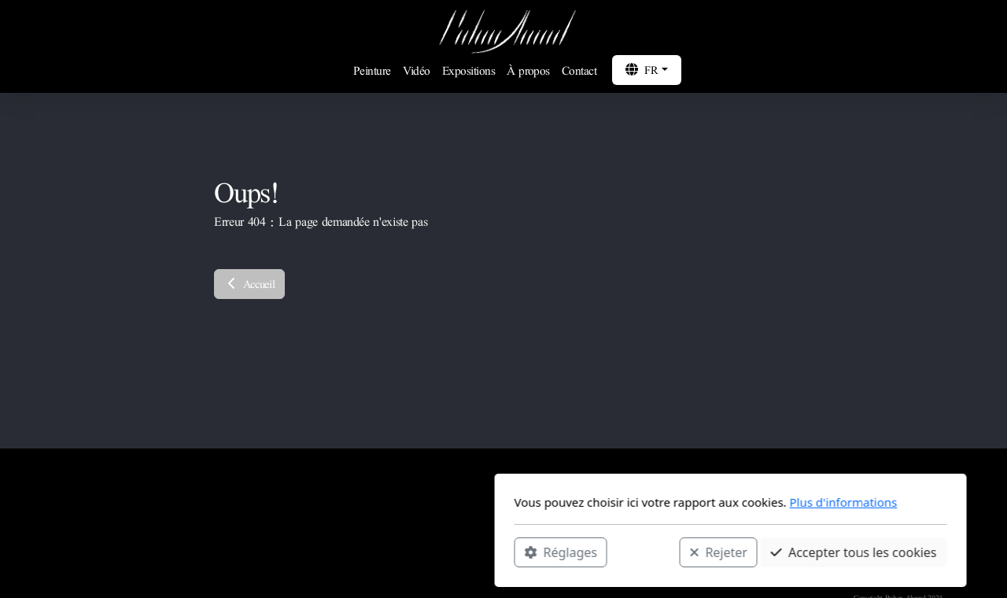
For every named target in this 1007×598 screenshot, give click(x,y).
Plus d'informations (616, 502)
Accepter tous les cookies (627, 551)
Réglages (333, 551)
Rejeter (492, 551)
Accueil (249, 284)
